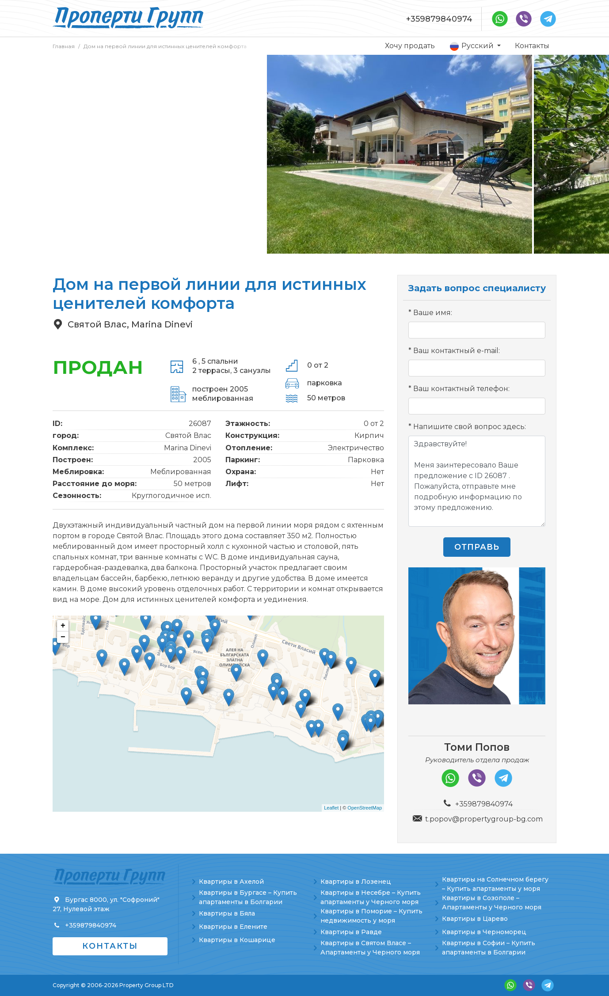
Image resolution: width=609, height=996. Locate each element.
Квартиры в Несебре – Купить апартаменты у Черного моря (370, 897)
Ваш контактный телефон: (461, 388)
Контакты (532, 46)
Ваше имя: (432, 312)
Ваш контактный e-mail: (456, 350)
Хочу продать (410, 46)
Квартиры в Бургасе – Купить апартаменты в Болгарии (248, 897)
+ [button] (63, 625)
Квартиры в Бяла (227, 913)
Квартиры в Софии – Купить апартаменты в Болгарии (488, 947)
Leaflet (331, 807)
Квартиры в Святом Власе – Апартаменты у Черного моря (370, 947)
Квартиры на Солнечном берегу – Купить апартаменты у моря (495, 884)
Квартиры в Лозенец (355, 882)
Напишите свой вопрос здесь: (469, 426)
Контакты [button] (110, 946)
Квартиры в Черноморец (484, 932)
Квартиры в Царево (475, 919)
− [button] (63, 637)
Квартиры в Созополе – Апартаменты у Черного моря (491, 902)
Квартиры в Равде (351, 932)
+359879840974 (439, 19)
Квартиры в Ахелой (231, 882)
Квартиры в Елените (233, 927)
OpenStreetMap (364, 807)
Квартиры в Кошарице (237, 940)
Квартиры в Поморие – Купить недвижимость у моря (371, 915)
